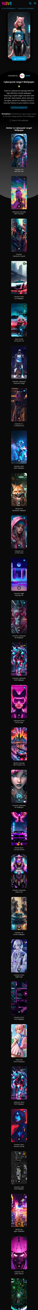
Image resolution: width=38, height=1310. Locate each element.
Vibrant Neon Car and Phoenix (19, 849)
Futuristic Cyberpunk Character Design (19, 382)
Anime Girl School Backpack (19, 1061)
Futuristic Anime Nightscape (19, 976)
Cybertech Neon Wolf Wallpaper (19, 1103)
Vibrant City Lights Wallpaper (19, 1230)
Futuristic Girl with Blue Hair (19, 170)
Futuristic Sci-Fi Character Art (19, 425)
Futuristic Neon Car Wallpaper (19, 297)
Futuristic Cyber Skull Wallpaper (19, 1188)
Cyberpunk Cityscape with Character (19, 213)
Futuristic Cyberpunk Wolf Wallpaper (19, 679)
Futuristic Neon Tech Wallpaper (19, 1018)
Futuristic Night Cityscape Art (19, 594)
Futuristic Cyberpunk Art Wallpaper (19, 637)
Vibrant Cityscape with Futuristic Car (19, 764)
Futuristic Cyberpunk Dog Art (19, 255)
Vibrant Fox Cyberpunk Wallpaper (19, 509)
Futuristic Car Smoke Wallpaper (19, 933)
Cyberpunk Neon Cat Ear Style (19, 721)
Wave (24, 75)
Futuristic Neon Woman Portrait (19, 1145)
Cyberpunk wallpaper (26, 8)
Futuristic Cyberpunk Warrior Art (19, 891)
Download (19, 58)
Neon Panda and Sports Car (19, 340)
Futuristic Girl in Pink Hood (19, 552)
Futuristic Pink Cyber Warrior (19, 1273)
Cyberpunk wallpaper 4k (19, 107)
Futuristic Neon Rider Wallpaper (19, 467)
